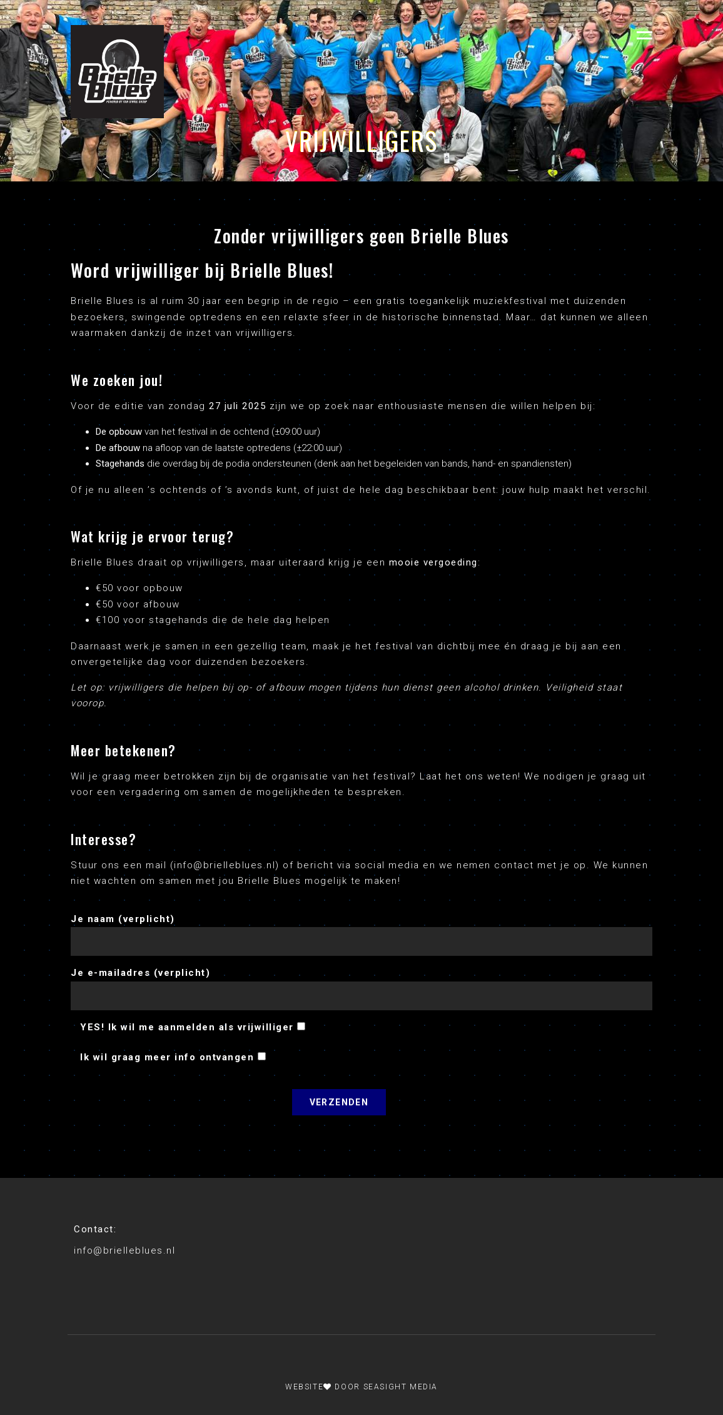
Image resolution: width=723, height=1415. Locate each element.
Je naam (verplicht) (361, 927)
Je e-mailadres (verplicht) (361, 981)
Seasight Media (400, 1386)
